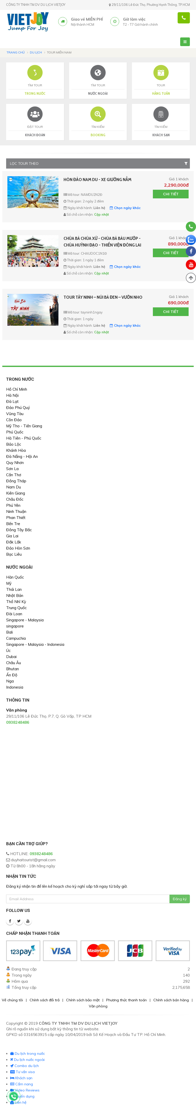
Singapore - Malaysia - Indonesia (35, 644)
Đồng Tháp (16, 480)
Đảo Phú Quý (18, 407)
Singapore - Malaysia (25, 620)
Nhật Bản (14, 595)
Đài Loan (14, 613)
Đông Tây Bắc (19, 529)
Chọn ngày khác (125, 208)
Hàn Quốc (15, 577)
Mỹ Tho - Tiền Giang (24, 425)
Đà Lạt (12, 401)
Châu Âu (13, 662)
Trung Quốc (16, 607)
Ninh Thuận (16, 511)
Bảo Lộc (13, 444)
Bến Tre (13, 523)
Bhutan (12, 668)
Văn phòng (98, 1006)
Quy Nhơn (15, 462)
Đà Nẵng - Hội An (22, 456)
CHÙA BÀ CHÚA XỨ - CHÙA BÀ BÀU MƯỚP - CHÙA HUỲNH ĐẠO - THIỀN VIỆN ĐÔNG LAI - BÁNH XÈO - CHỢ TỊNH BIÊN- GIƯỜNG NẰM (102, 242)
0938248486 (41, 853)
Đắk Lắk (13, 542)
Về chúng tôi (12, 1000)
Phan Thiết (16, 517)
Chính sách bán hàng (171, 1000)
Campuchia (16, 638)
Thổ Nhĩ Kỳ (16, 601)
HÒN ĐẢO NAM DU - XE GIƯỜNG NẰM (97, 179)
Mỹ (8, 583)
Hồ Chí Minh (16, 389)
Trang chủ (16, 52)
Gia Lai (12, 536)
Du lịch (36, 52)
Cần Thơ (13, 474)
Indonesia (14, 687)
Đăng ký (180, 899)
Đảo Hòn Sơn (18, 548)
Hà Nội (12, 395)
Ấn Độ (11, 675)
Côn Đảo (14, 419)
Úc (8, 650)
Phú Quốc (14, 432)
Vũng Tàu (14, 413)
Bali (9, 632)
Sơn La (12, 468)
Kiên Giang (15, 493)
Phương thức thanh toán (126, 1000)
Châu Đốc (14, 499)
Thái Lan (14, 589)
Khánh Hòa (16, 450)
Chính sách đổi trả (44, 1000)
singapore (15, 626)
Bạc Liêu (14, 554)
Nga (10, 681)
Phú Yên (13, 505)
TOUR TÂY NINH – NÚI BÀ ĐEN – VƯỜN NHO (103, 297)
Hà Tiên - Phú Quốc (23, 438)
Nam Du (13, 487)
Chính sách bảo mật (83, 1000)
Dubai (11, 656)
